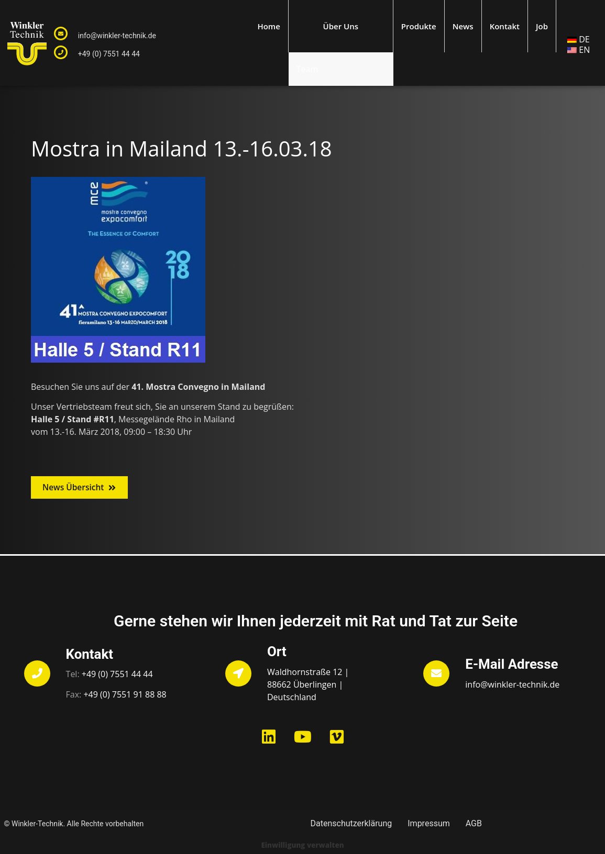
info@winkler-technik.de (117, 35)
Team (307, 69)
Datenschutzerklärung (351, 824)
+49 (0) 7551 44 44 (109, 54)
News (463, 26)
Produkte (418, 26)
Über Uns (340, 26)
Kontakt (505, 26)
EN (584, 49)
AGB (474, 824)
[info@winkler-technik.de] (61, 33)
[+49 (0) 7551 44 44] (61, 52)
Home (268, 26)
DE (584, 39)
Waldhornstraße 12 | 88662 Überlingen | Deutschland (308, 684)
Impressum (429, 824)
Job (542, 26)
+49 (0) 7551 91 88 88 (124, 695)
